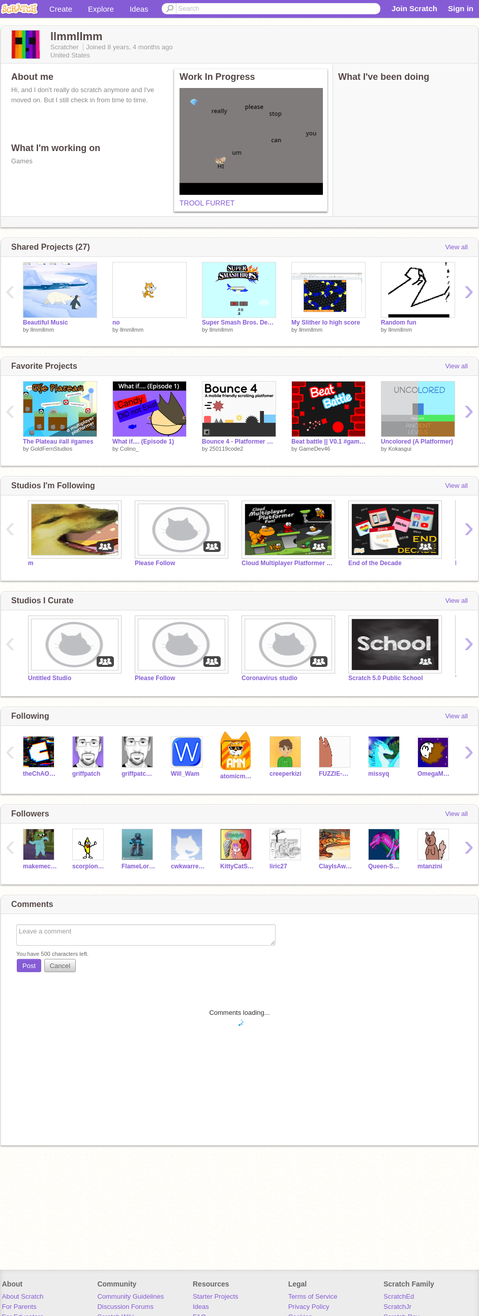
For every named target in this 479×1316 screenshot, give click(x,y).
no (116, 322)
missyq (378, 773)
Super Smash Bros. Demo (239, 322)
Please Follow (155, 563)
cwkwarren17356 (188, 866)
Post (29, 966)
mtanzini (429, 866)
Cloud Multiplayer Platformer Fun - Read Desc (287, 563)
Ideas (139, 9)
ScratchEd (398, 1296)
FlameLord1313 (139, 866)
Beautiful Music (45, 322)
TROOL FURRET (206, 203)
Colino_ (129, 449)
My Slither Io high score (325, 322)
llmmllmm (42, 330)
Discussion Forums (125, 1306)
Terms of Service (313, 1296)
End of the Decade (375, 563)
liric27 (278, 866)
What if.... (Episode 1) (143, 441)
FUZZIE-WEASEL (336, 773)
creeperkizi (286, 773)
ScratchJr (397, 1306)
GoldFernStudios (52, 449)
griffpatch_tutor (139, 773)
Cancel (60, 966)
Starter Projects (215, 1296)
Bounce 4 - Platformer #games (239, 441)
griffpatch (86, 773)
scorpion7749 (89, 866)
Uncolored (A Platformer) (417, 441)
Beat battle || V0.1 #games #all (328, 441)
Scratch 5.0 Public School (385, 678)
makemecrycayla (40, 866)
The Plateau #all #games (58, 441)
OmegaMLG (434, 773)
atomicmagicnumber (237, 776)
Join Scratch (414, 8)
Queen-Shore (385, 866)
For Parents (19, 1306)
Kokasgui (399, 449)
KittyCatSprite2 (237, 866)
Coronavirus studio (269, 678)
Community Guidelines (130, 1296)
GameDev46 (315, 449)
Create (60, 9)
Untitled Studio (49, 678)
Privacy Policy (309, 1306)
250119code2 (226, 449)
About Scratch (23, 1296)
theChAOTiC (40, 773)
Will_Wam (185, 773)
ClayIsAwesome (336, 866)
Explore (101, 9)
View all (456, 247)
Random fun (398, 322)
